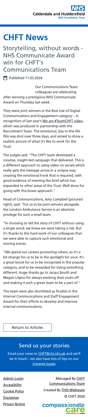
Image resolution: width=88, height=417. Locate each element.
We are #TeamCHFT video (62, 121)
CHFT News (25, 37)
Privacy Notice (14, 404)
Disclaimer (11, 398)
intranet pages (44, 364)
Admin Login (13, 378)
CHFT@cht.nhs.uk (51, 353)
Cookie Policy (13, 391)
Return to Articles (27, 327)
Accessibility (12, 385)
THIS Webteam (73, 390)
